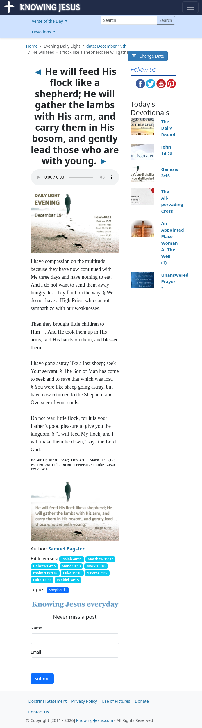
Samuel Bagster (66, 548)
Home (32, 46)
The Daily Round (168, 128)
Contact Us (38, 712)
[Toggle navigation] (190, 7)
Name (36, 628)
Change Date (148, 56)
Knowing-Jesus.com (94, 720)
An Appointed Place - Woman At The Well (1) (172, 242)
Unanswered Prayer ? (174, 281)
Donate (142, 701)
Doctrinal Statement (47, 701)
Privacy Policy (84, 701)
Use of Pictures (116, 701)
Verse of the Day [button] (48, 21)
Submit (42, 678)
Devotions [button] (42, 32)
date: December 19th (106, 46)
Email (36, 652)
